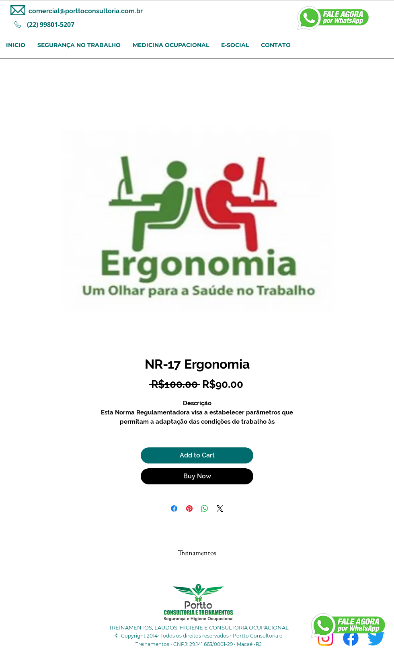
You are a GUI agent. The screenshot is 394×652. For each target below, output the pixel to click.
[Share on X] (220, 508)
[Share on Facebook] (174, 508)
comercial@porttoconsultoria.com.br (86, 11)
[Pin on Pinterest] (189, 508)
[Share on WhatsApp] (204, 508)
